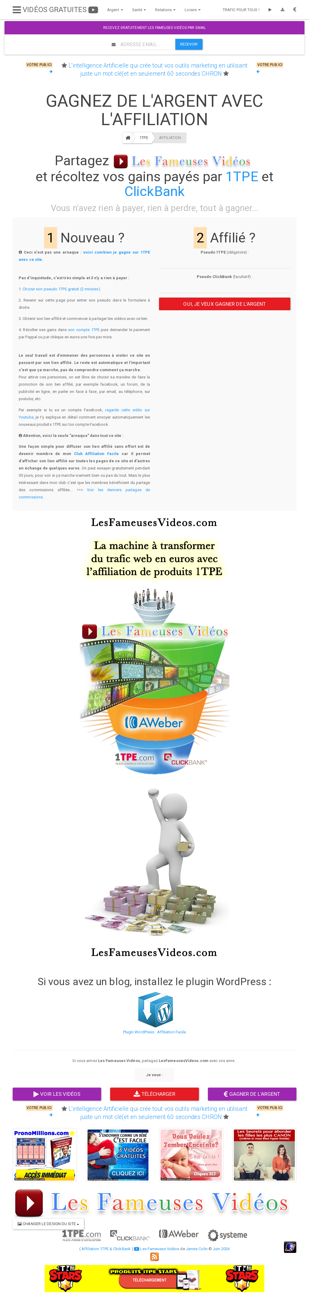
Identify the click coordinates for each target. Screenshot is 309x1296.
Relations (165, 10)
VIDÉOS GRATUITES (55, 9)
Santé (139, 10)
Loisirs (193, 10)
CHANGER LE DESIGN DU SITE (48, 1224)
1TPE (143, 137)
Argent (115, 10)
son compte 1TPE (84, 329)
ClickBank (154, 191)
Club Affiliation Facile (96, 453)
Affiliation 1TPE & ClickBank (106, 1249)
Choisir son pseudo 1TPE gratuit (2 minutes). (62, 289)
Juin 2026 (221, 1249)
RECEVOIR (189, 44)
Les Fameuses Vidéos (156, 1249)
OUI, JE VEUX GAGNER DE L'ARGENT (224, 304)
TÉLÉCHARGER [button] (154, 1094)
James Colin (197, 1249)
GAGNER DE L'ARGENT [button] (252, 1094)
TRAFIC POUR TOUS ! (241, 10)
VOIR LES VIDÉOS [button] (57, 1094)
